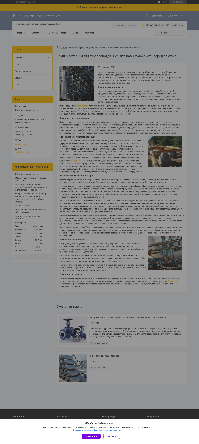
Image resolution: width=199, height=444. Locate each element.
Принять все (91, 436)
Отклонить (111, 436)
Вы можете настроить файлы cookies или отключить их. (98, 430)
